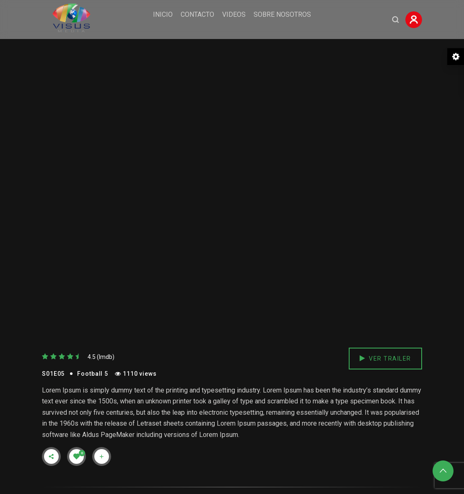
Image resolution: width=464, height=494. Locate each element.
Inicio (163, 14)
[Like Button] (76, 456)
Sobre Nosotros (282, 14)
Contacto (197, 14)
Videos (234, 14)
